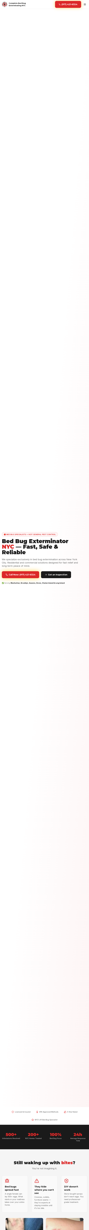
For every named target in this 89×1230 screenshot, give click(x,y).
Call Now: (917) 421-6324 (20, 574)
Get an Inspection (56, 574)
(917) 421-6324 (68, 4)
